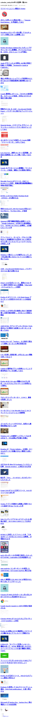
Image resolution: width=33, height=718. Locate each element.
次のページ (5, 716)
